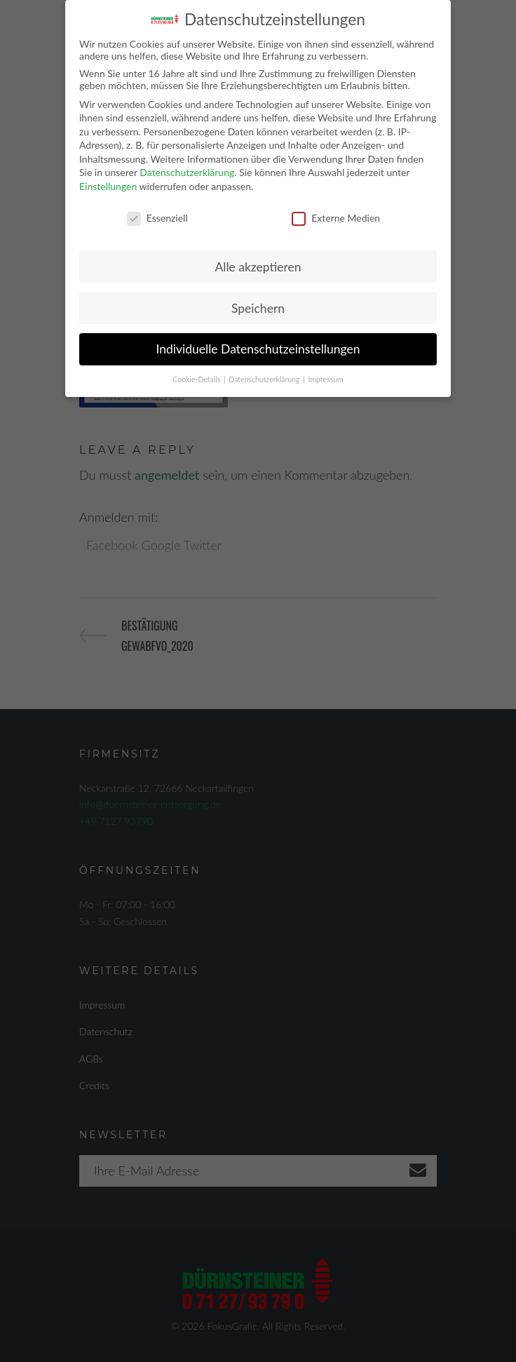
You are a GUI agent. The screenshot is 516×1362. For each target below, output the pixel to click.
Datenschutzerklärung (187, 170)
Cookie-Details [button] (197, 377)
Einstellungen (108, 184)
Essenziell (157, 216)
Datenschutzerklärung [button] (265, 377)
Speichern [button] (258, 305)
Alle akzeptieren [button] (258, 264)
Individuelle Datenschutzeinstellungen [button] (258, 346)
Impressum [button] (326, 377)
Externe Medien (336, 216)
